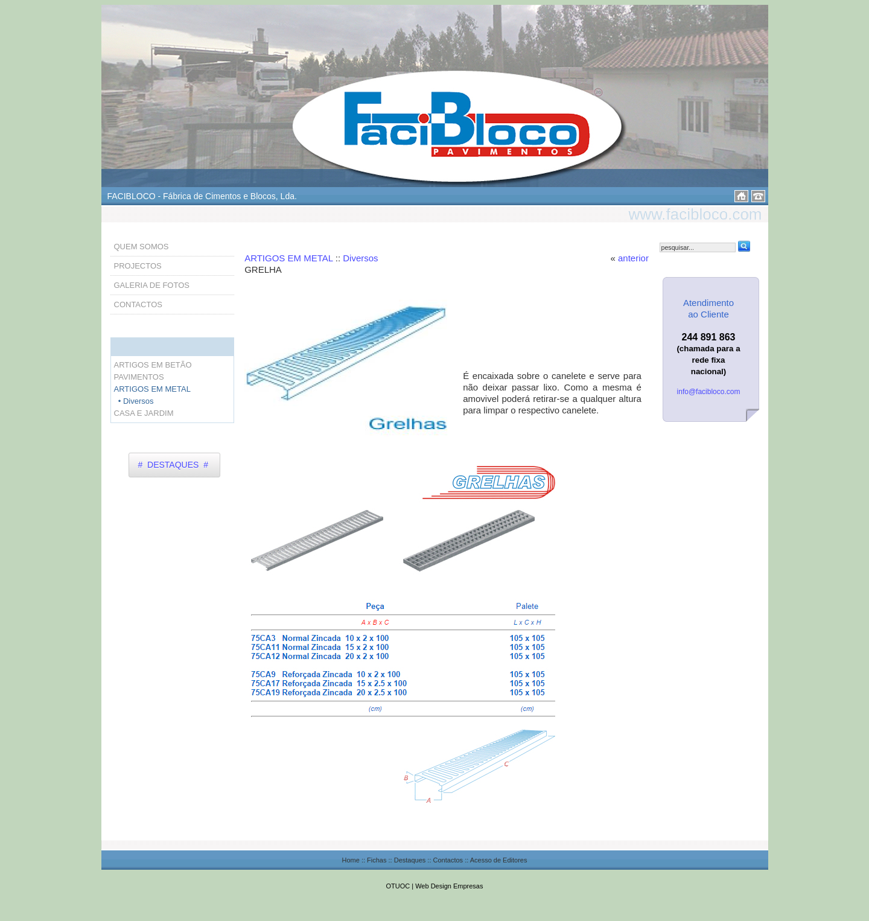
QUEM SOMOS (141, 246)
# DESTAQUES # (173, 465)
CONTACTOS (138, 304)
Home (351, 860)
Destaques (410, 860)
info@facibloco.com (708, 391)
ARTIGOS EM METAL (288, 258)
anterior (633, 258)
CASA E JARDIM (144, 413)
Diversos (360, 258)
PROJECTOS (138, 265)
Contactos (448, 860)
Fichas (376, 860)
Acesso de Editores (498, 860)
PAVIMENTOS (139, 376)
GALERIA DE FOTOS (151, 285)
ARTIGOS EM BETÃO (153, 364)
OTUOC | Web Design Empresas (434, 886)
